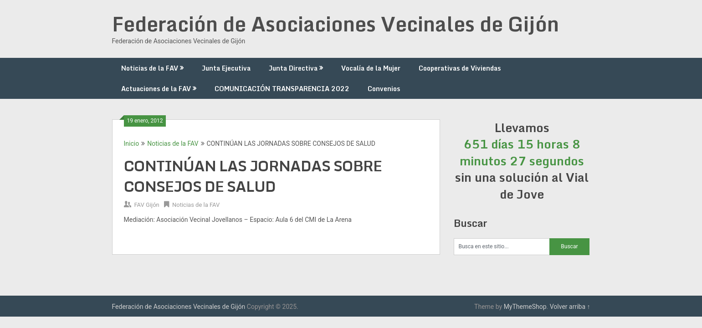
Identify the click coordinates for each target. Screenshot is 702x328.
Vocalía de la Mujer (370, 68)
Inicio (131, 143)
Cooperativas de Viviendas (460, 68)
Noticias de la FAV (149, 68)
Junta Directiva (293, 68)
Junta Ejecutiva (226, 68)
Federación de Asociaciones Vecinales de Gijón (335, 23)
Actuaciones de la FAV (156, 88)
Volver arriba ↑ (570, 306)
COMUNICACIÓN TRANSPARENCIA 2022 (282, 88)
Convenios (384, 88)
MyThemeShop (525, 306)
